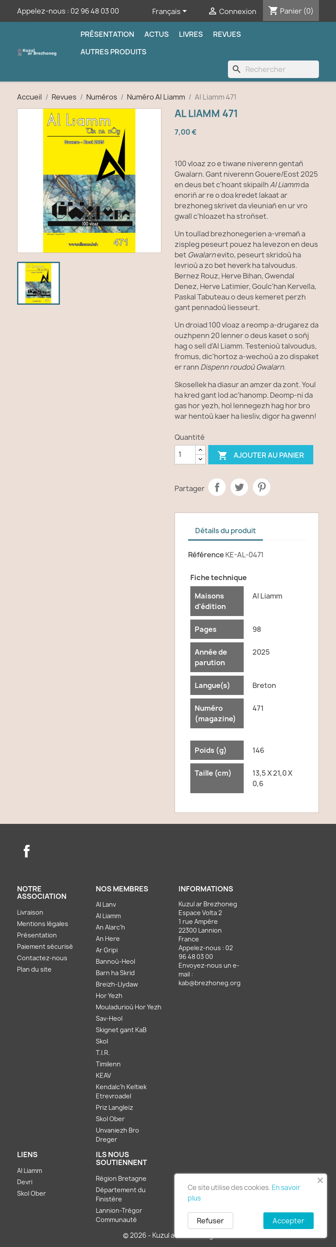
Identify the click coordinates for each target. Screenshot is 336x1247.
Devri (24, 1182)
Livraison (30, 912)
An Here (108, 938)
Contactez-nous (42, 958)
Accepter (288, 1221)
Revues (227, 34)
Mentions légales (42, 923)
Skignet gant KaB (121, 1030)
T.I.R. (103, 1052)
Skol (102, 1041)
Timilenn (108, 1064)
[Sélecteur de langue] (171, 12)
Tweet (239, 487)
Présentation (107, 34)
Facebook (26, 851)
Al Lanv (106, 904)
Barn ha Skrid (115, 973)
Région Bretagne (121, 1178)
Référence (206, 554)
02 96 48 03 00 (94, 11)
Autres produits (113, 52)
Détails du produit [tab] (225, 530)
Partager (217, 487)
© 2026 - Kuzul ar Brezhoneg (168, 1235)
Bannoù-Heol (115, 961)
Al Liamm (108, 916)
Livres (191, 34)
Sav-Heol (109, 1018)
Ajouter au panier (260, 455)
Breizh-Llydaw (117, 984)
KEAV (103, 1075)
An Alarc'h (110, 927)
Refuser (210, 1221)
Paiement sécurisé (45, 946)
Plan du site (34, 969)
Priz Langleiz (114, 1107)
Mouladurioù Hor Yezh (128, 1007)
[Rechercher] (273, 69)
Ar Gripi (107, 950)
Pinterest (261, 487)
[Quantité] (185, 454)
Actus (156, 34)
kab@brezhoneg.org (209, 983)
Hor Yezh (109, 995)
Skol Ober (110, 1119)
